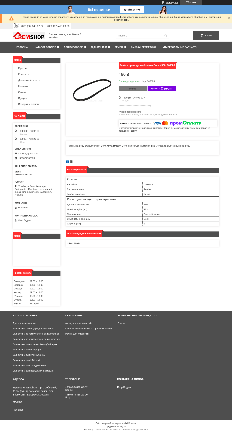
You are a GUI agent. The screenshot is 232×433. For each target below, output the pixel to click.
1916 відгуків (172, 2)
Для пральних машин (24, 323)
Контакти (23, 74)
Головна (22, 47)
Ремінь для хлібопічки (76, 333)
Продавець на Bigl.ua (116, 426)
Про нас (23, 68)
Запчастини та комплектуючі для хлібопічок (36, 333)
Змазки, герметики (143, 47)
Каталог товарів (45, 47)
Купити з (161, 88)
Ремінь (71, 145)
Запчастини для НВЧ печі (26, 360)
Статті (22, 92)
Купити (132, 88)
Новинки (23, 86)
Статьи (121, 323)
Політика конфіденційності (135, 429)
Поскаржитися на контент (107, 429)
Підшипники (99, 47)
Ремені (119, 47)
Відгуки (22, 98)
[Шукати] (166, 36)
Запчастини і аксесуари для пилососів (33, 328)
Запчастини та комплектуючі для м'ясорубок (36, 339)
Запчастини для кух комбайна (29, 355)
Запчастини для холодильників (29, 365)
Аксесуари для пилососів (78, 323)
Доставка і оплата (29, 80)
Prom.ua (132, 423)
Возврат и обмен (28, 104)
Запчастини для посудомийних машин (33, 370)
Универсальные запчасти (180, 47)
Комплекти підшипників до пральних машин (88, 328)
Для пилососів (73, 47)
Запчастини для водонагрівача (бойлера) (35, 344)
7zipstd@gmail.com (28, 153)
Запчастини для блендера (27, 349)
